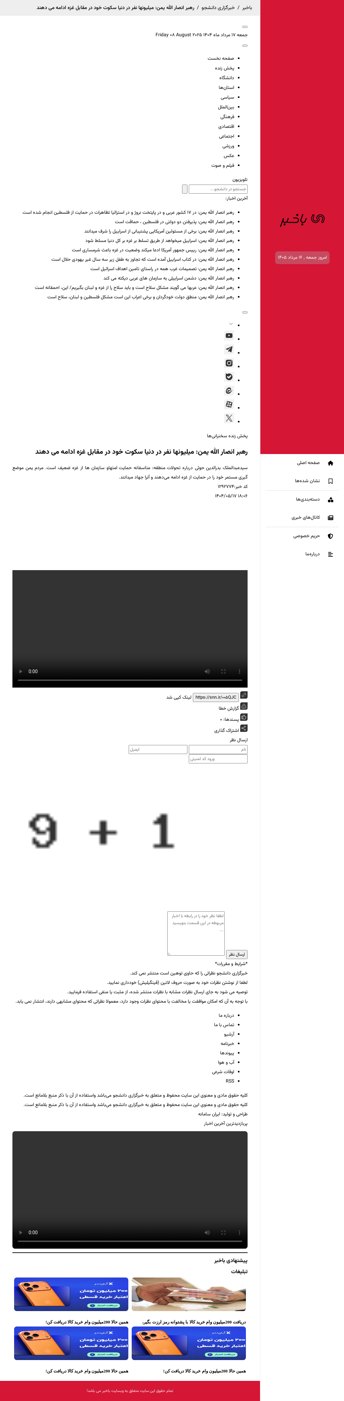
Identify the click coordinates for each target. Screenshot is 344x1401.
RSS (230, 1081)
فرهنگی (227, 117)
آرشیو (229, 1034)
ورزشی (228, 146)
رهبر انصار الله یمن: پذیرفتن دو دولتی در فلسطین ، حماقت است (174, 222)
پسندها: (230, 719)
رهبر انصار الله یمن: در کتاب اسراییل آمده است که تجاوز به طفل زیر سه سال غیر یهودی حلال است (142, 259)
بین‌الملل (226, 107)
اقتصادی (226, 127)
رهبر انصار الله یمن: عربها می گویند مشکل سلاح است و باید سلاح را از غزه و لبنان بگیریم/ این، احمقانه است (134, 288)
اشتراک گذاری (226, 731)
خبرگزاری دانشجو (218, 8)
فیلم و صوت (222, 165)
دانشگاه (226, 78)
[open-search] (245, 46)
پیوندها (227, 1053)
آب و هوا (226, 1062)
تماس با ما (224, 1025)
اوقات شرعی (223, 1072)
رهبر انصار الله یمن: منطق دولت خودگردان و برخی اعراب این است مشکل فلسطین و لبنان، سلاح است (140, 297)
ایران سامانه (209, 1114)
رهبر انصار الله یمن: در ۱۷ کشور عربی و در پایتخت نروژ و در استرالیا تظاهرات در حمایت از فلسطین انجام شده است (128, 212)
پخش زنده (224, 68)
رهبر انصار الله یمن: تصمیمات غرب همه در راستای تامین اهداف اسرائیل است (162, 269)
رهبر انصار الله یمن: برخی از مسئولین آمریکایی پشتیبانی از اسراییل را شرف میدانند (159, 231)
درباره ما (226, 1015)
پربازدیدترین (237, 1124)
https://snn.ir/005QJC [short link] (216, 697)
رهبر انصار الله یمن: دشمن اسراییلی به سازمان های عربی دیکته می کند (168, 278)
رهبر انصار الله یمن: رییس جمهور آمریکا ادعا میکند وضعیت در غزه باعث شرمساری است (153, 250)
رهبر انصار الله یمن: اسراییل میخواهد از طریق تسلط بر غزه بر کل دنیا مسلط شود (159, 241)
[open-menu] (245, 27)
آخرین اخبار (214, 1124)
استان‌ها (226, 88)
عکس (229, 156)
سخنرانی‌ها (217, 436)
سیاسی (227, 97)
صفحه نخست (221, 58)
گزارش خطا (233, 707)
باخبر (247, 8)
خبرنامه (227, 1044)
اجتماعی (226, 136)
